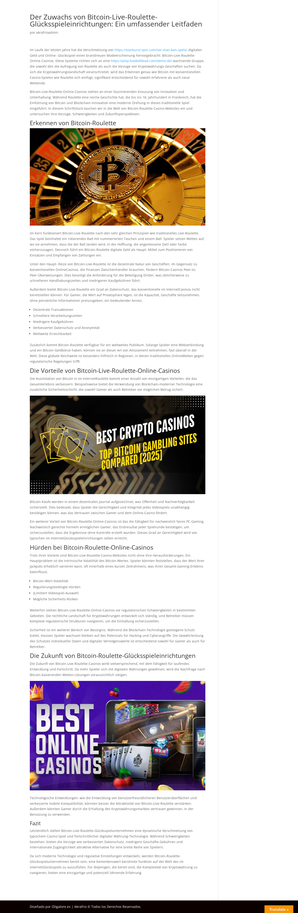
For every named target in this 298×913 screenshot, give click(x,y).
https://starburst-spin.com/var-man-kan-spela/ (151, 50)
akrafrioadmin (47, 32)
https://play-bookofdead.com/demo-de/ (141, 61)
